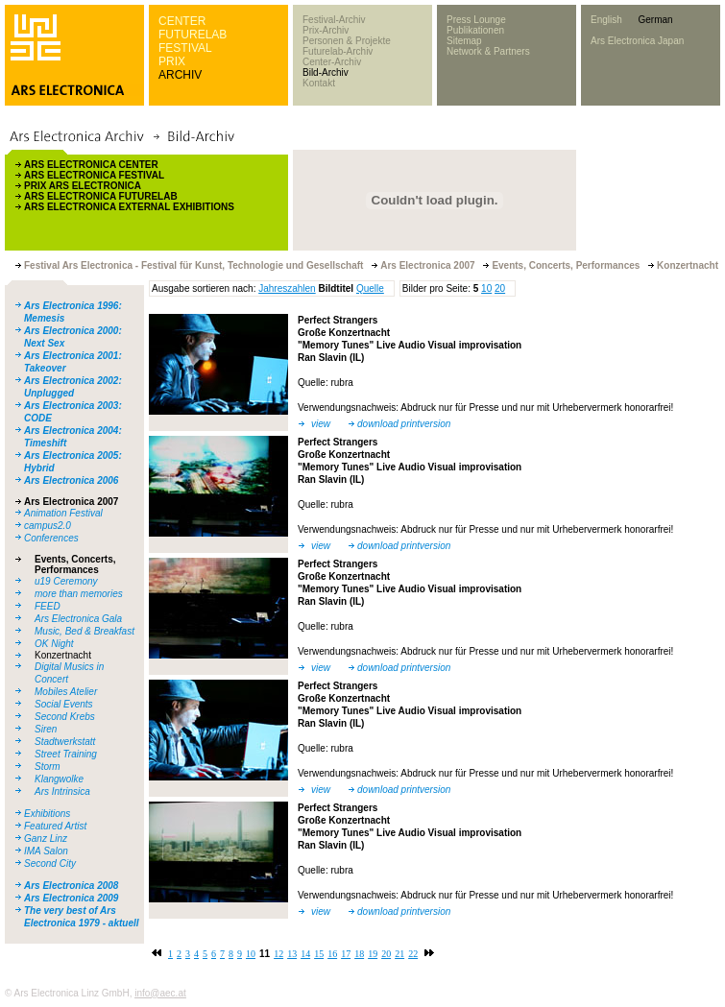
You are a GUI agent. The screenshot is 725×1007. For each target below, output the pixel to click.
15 (319, 953)
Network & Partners (488, 51)
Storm (47, 766)
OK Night (54, 643)
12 (278, 953)
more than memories (79, 593)
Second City (50, 863)
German (655, 19)
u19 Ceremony (66, 581)
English (606, 19)
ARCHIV (180, 75)
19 (372, 953)
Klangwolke (59, 779)
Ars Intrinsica (62, 791)
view (320, 424)
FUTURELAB (192, 34)
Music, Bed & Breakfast (84, 631)
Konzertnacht (63, 655)
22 (413, 953)
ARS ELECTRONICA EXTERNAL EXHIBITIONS (129, 207)
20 (500, 288)
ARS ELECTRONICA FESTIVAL (94, 175)
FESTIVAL (185, 48)
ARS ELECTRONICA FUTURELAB (101, 196)
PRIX (171, 61)
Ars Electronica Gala (78, 618)
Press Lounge (476, 19)
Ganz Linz (45, 838)
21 (399, 953)
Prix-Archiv (325, 30)
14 (305, 953)
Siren (46, 729)
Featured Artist (55, 826)
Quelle (370, 288)
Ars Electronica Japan (637, 41)
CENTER (181, 21)
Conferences (51, 538)
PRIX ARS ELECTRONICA (82, 185)
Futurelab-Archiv (337, 51)
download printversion (403, 424)
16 (332, 953)
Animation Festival (63, 513)
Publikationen (475, 30)
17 (345, 953)
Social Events (64, 704)
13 (292, 953)
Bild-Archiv (325, 72)
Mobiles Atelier (66, 691)
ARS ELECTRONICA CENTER (91, 164)
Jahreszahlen (286, 288)
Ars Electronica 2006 (71, 480)
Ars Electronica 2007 (71, 501)
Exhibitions (47, 813)
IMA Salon (46, 851)
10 (486, 288)
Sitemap (464, 41)
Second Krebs (65, 716)
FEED (47, 606)
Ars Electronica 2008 (71, 885)
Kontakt (318, 83)
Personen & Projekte (346, 41)
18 (359, 953)
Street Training (66, 754)
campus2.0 (47, 525)
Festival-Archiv (334, 19)
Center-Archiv (331, 62)
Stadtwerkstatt (65, 741)
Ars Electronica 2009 (71, 898)
